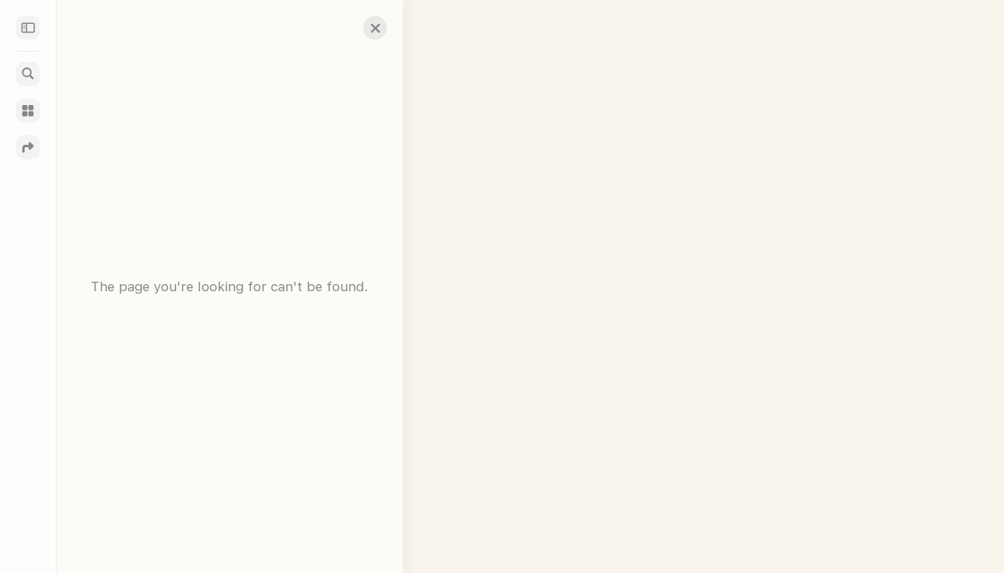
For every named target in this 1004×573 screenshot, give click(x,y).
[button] (363, 28)
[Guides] (28, 110)
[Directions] (28, 147)
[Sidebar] (28, 28)
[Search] (28, 74)
